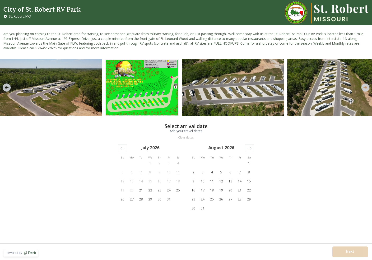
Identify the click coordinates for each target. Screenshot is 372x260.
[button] (122, 148)
